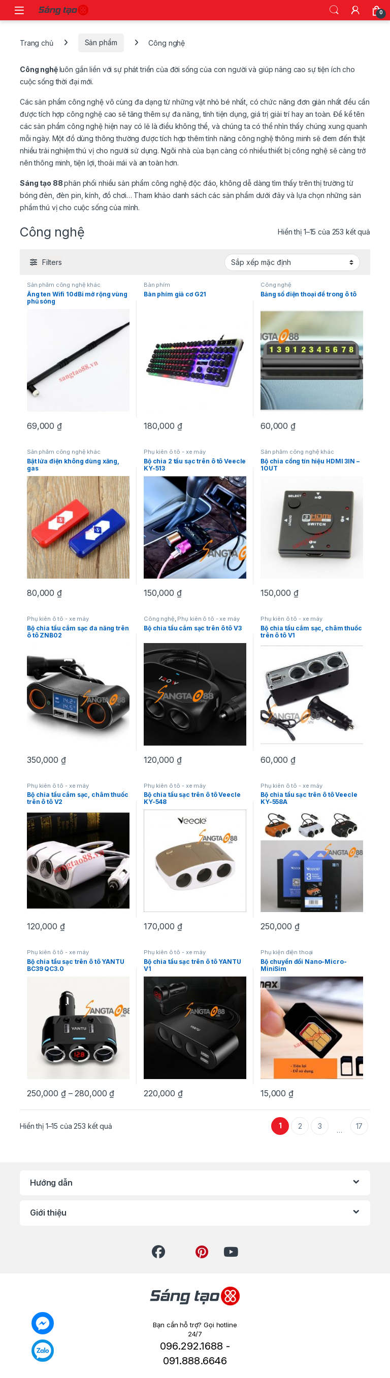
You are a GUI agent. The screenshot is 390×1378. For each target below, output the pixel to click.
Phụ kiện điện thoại (287, 952)
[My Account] (355, 10)
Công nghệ (276, 284)
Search (334, 10)
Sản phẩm (101, 42)
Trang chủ (36, 42)
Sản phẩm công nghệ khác (64, 284)
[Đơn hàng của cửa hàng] (292, 262)
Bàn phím (157, 284)
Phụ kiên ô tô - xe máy (175, 451)
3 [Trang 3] (320, 1126)
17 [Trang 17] (359, 1126)
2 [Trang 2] (300, 1126)
